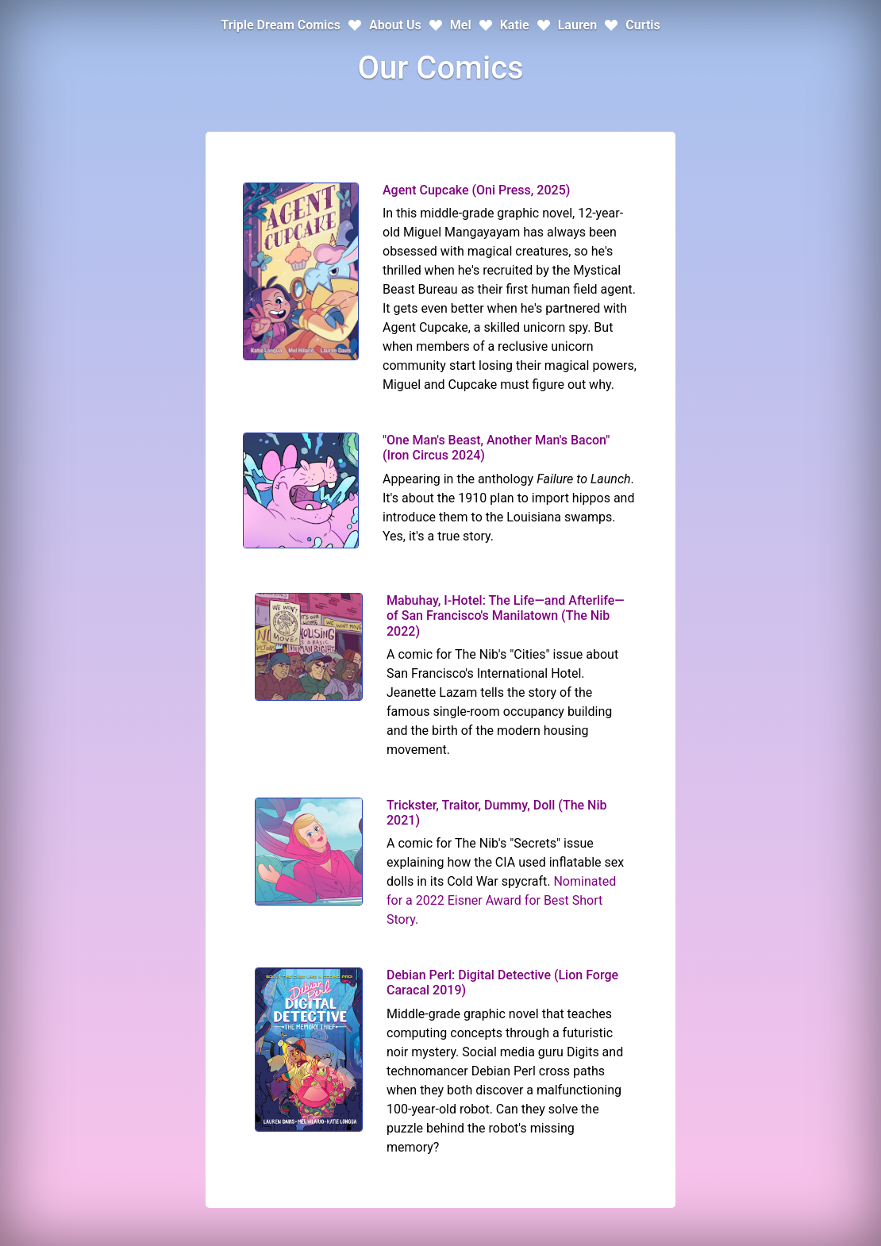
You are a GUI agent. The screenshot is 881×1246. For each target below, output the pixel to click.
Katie (514, 25)
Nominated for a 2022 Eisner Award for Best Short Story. (501, 900)
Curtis (642, 25)
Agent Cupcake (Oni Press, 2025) (476, 190)
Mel (460, 25)
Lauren (578, 25)
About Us (395, 25)
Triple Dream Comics (280, 25)
